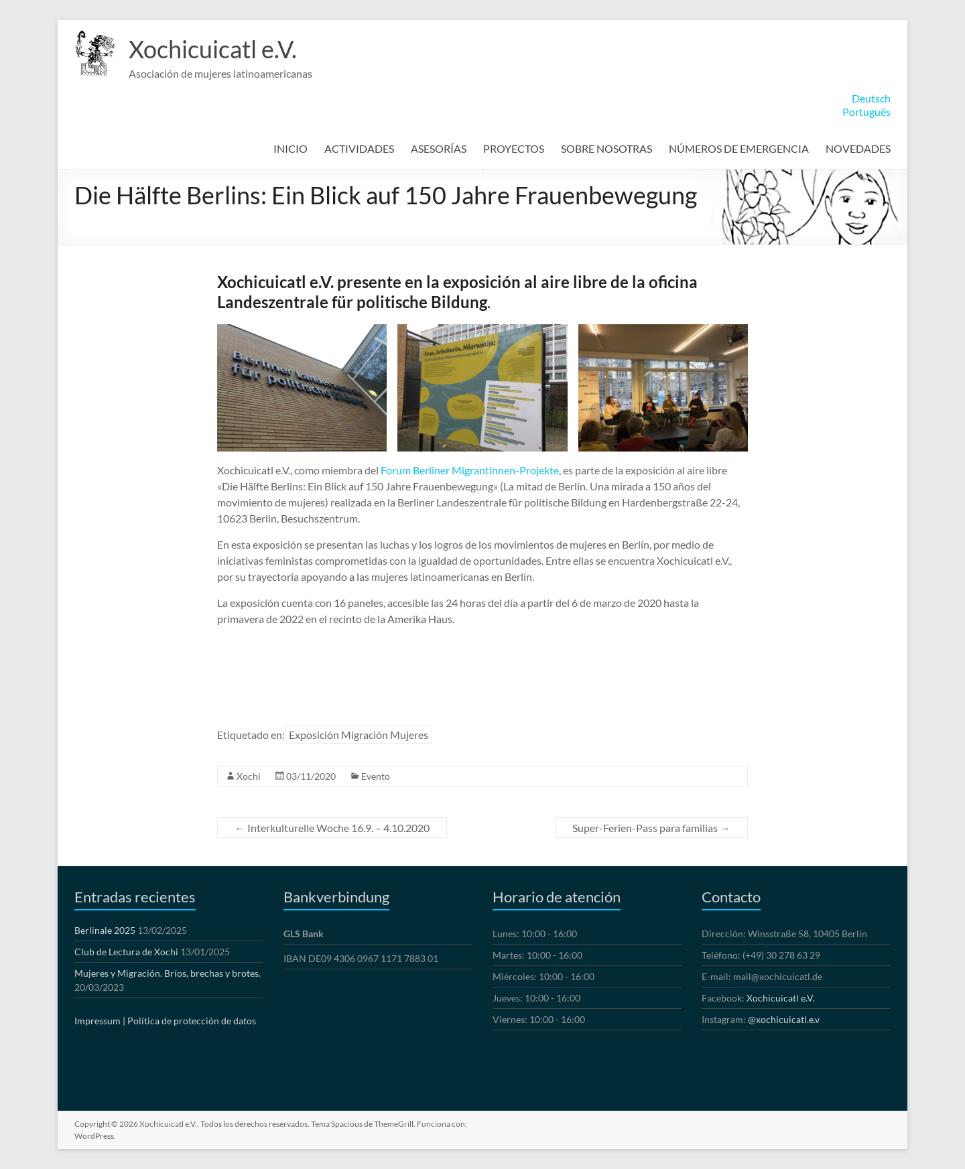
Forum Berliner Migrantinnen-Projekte (470, 470)
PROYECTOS (513, 148)
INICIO (290, 148)
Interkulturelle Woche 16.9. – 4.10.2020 (332, 827)
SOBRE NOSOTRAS (606, 148)
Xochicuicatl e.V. (213, 49)
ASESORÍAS (438, 148)
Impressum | (99, 1020)
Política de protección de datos (191, 1020)
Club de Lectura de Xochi (126, 951)
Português (866, 111)
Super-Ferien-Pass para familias (651, 827)
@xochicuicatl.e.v (784, 1019)
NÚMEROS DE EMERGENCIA (739, 148)
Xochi (249, 776)
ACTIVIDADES (359, 148)
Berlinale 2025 (104, 930)
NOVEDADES (858, 148)
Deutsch (871, 98)
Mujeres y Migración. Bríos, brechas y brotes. (167, 973)
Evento (375, 776)
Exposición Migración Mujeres (358, 734)
